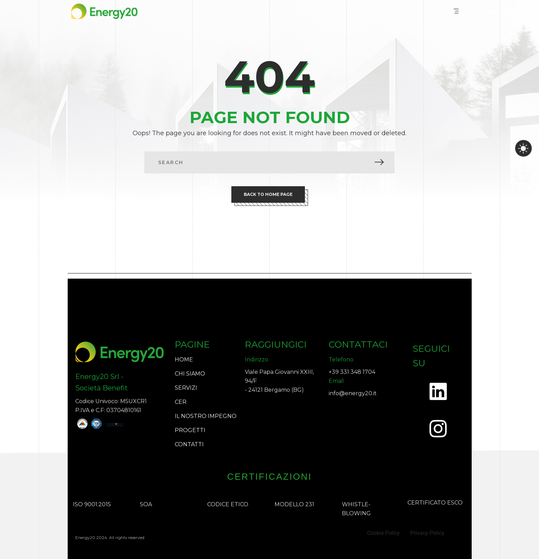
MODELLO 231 (294, 504)
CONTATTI (189, 444)
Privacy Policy (427, 533)
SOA (146, 504)
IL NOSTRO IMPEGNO (206, 416)
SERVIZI (186, 388)
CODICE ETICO (227, 504)
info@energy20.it (353, 393)
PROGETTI (190, 430)
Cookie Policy (383, 533)
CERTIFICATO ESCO (435, 502)
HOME (184, 359)
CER (180, 402)
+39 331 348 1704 (352, 372)
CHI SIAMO (190, 373)
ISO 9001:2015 (92, 504)
